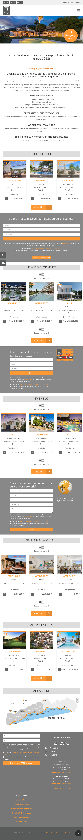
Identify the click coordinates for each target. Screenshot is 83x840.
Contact (67, 833)
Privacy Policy (66, 243)
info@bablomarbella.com (61, 772)
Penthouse (14, 576)
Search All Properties (41, 258)
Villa (69, 303)
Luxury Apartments (21, 804)
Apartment (13, 303)
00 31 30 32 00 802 (63, 788)
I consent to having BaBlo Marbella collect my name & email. (21, 758)
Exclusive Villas (21, 800)
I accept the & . (41, 248)
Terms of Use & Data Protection (41, 248)
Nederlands (75, 2)
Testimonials (60, 833)
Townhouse (41, 434)
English (66, 2)
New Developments (21, 817)
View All (38, 207)
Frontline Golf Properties (21, 813)
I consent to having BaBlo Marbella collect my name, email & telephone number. (41, 250)
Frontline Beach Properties (21, 808)
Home (43, 833)
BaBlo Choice (21, 822)
